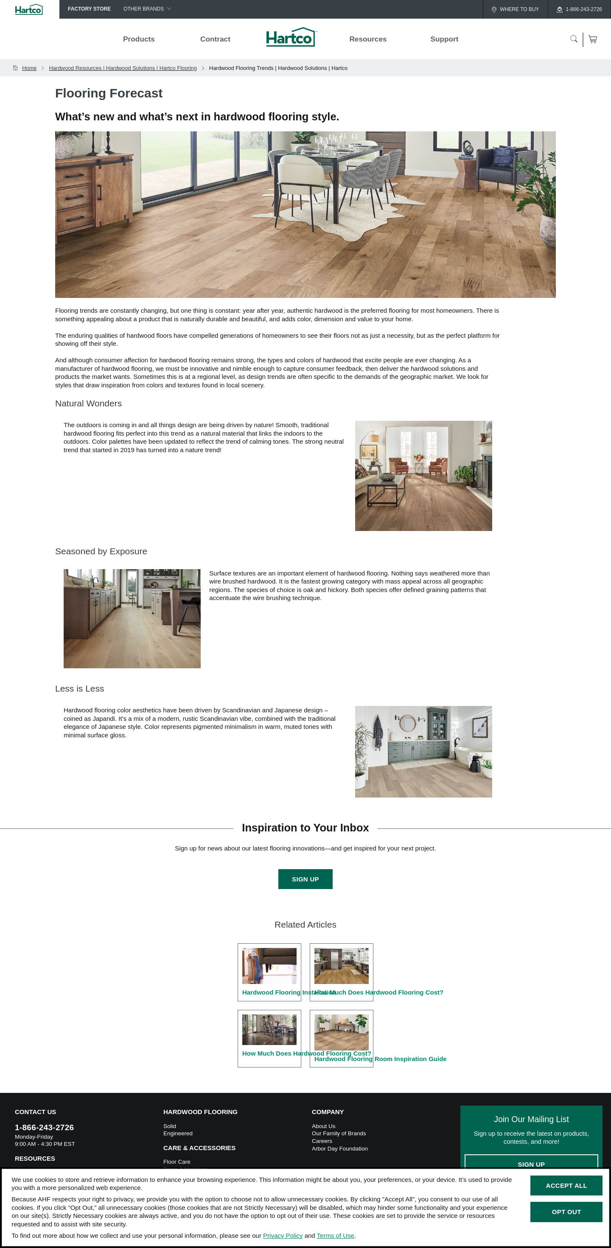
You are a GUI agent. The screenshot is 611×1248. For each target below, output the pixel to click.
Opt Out (566, 1211)
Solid (169, 1126)
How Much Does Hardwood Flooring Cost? (343, 972)
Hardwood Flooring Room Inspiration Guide (343, 1038)
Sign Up (305, 879)
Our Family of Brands (339, 1133)
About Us (324, 1126)
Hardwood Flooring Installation (271, 972)
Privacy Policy (283, 1235)
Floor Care (177, 1162)
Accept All (566, 1185)
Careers (322, 1141)
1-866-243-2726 (44, 1127)
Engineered (178, 1133)
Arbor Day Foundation (340, 1148)
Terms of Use (335, 1235)
